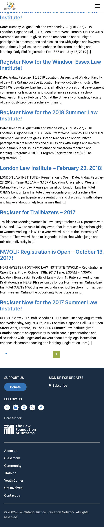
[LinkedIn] (16, 407)
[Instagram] (7, 407)
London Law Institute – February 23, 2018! (51, 168)
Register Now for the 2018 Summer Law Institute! (49, 115)
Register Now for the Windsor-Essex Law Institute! (50, 65)
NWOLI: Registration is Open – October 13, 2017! (52, 255)
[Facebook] (41, 407)
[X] (32, 407)
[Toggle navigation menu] (97, 5)
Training (10, 473)
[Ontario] (20, 430)
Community (12, 466)
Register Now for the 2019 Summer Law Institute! (49, 14)
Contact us (12, 495)
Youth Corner (13, 480)
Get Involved (13, 488)
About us (10, 451)
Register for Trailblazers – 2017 (37, 212)
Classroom (12, 458)
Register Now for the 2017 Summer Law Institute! (48, 305)
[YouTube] (24, 407)
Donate (15, 387)
